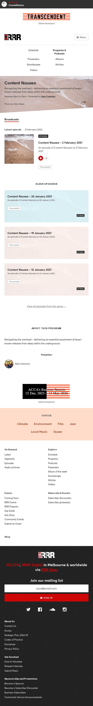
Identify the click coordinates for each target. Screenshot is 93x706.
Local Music (39, 432)
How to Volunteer (13, 661)
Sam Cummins (48, 96)
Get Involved (11, 657)
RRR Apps (49, 569)
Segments (9, 458)
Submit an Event (12, 523)
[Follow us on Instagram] (65, 609)
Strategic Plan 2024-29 (16, 635)
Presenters (33, 59)
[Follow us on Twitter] (28, 610)
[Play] (40, 158)
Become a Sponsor (14, 683)
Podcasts (53, 463)
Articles (59, 64)
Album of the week (57, 471)
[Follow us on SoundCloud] (52, 610)
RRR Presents (11, 506)
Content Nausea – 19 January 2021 (29, 233)
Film (61, 424)
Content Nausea (20, 83)
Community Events (14, 519)
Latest (7, 454)
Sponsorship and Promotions (20, 678)
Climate (22, 424)
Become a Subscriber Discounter (21, 687)
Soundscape (33, 64)
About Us (9, 621)
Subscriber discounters (59, 497)
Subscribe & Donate (59, 493)
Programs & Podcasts (59, 52)
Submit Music (11, 670)
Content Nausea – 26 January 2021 (29, 196)
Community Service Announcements (23, 697)
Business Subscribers (15, 692)
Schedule (33, 50)
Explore (52, 449)
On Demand (10, 449)
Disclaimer (9, 644)
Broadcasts (11, 119)
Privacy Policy (11, 648)
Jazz (73, 424)
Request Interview (13, 666)
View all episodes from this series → (46, 306)
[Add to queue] (46, 158)
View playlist (45, 167)
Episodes (9, 463)
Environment (43, 424)
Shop (7, 537)
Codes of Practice (13, 639)
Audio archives (12, 467)
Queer (57, 432)
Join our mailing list (46, 580)
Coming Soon (11, 497)
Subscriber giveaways (59, 502)
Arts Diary (9, 515)
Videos (33, 70)
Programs (53, 458)
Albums (59, 59)
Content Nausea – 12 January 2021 (29, 269)
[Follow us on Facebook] (40, 609)
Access (8, 630)
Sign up (46, 597)
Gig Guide (9, 510)
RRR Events (10, 502)
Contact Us (10, 625)
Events (8, 493)
